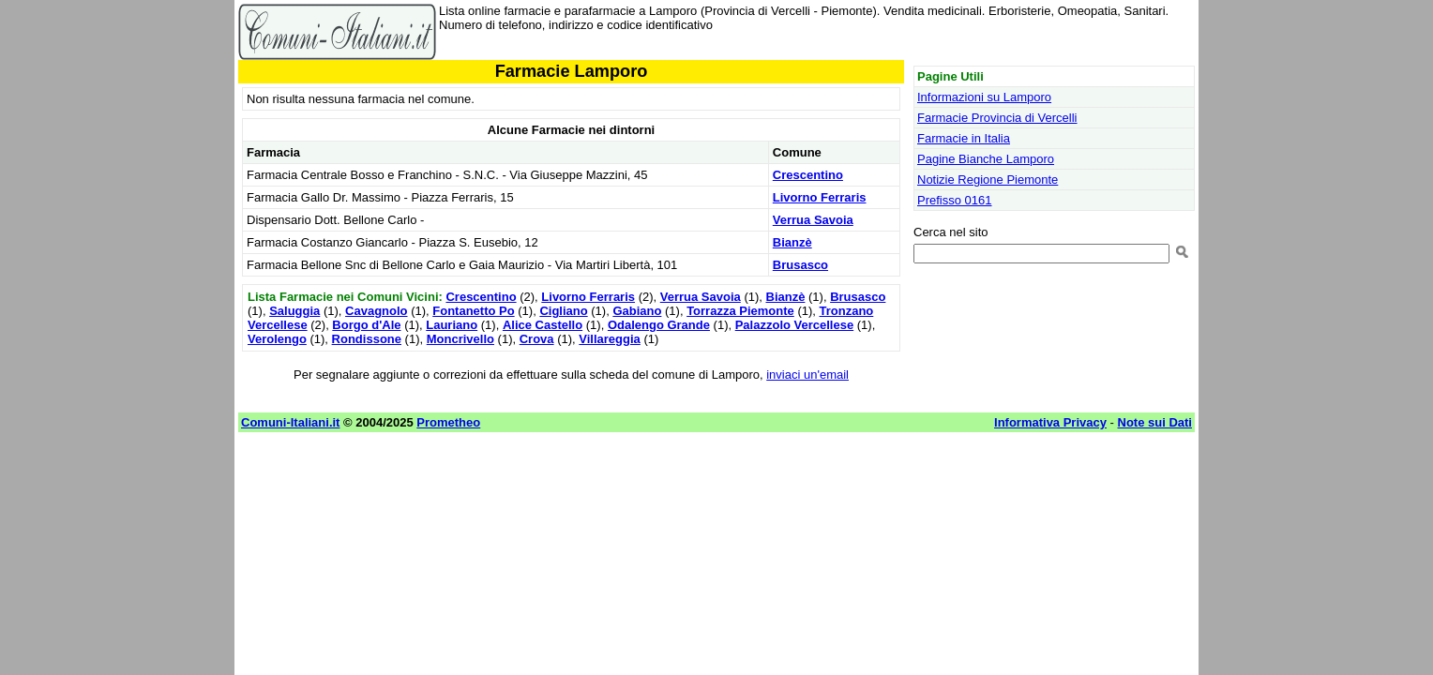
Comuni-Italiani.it (290, 422)
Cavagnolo (376, 311)
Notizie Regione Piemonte (987, 179)
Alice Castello (542, 325)
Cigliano (563, 311)
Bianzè (792, 242)
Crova (537, 339)
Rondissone (366, 339)
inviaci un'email (807, 375)
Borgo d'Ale (366, 325)
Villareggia (610, 339)
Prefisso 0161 (954, 200)
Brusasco (800, 265)
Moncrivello (460, 339)
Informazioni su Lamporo (984, 97)
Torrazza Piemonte (740, 311)
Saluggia (294, 311)
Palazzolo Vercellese (794, 325)
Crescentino (808, 175)
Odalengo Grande (659, 325)
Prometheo (448, 422)
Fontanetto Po (473, 311)
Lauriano (451, 325)
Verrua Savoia (813, 220)
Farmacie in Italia (963, 138)
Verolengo (277, 339)
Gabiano (636, 311)
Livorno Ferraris (820, 197)
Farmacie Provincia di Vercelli (997, 118)
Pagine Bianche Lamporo (985, 159)
